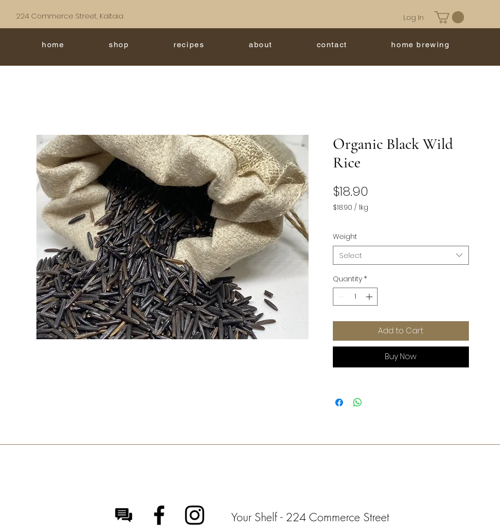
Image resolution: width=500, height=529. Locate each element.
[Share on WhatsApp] (357, 402)
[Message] (124, 515)
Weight (345, 236)
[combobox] (401, 255)
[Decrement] (340, 296)
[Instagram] (194, 515)
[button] (449, 17)
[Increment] (370, 296)
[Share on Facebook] (339, 402)
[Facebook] (159, 515)
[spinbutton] (355, 296)
